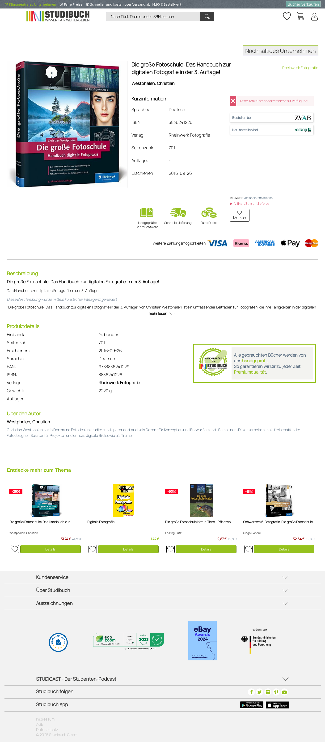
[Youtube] (284, 692)
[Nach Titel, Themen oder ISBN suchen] (160, 16)
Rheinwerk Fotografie (300, 67)
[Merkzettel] (286, 15)
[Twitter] (259, 692)
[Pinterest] (276, 692)
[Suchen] (207, 16)
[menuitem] (161, 10)
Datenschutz (47, 729)
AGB (39, 724)
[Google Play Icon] (251, 705)
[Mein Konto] (314, 16)
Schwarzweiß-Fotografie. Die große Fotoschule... (279, 522)
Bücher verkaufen (303, 4)
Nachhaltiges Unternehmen (280, 50)
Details (50, 549)
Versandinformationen (258, 198)
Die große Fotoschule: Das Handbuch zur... (40, 522)
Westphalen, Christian (153, 83)
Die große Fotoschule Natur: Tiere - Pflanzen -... (200, 522)
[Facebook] (251, 692)
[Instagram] (267, 692)
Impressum (45, 719)
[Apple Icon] (277, 705)
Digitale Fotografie (100, 522)
